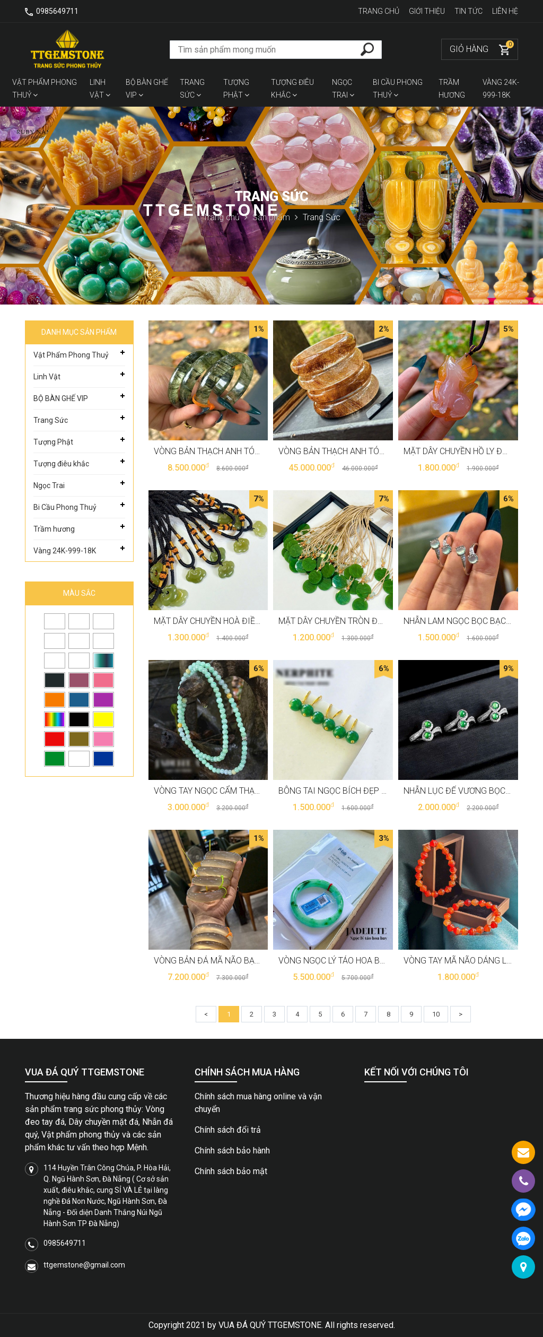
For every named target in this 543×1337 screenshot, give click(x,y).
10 (436, 1014)
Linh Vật (100, 88)
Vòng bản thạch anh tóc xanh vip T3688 (239, 451)
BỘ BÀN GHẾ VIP (147, 88)
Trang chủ (379, 11)
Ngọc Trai (343, 88)
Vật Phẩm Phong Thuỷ (44, 88)
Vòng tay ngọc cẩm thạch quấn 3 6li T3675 (245, 791)
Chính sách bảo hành (232, 1150)
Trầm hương (452, 88)
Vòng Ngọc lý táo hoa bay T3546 (346, 961)
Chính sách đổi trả (228, 1130)
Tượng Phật (236, 88)
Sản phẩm (275, 217)
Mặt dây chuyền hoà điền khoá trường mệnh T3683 (262, 621)
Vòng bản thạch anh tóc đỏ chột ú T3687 (366, 451)
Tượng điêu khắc (292, 88)
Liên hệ (505, 11)
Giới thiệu (427, 11)
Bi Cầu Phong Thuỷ (398, 88)
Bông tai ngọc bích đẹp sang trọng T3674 (368, 791)
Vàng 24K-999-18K (501, 88)
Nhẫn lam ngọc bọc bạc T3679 (468, 621)
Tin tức (469, 11)
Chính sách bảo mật (231, 1171)
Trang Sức (192, 88)
